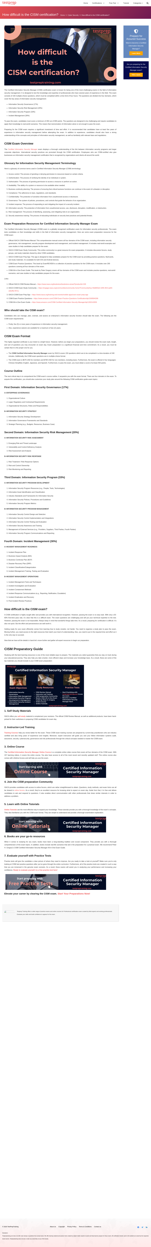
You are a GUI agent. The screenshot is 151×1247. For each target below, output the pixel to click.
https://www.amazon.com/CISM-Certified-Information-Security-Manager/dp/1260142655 (64, 302)
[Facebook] (138, 1227)
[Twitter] (142, 1227)
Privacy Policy (71, 1226)
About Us (53, 1226)
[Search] (147, 3)
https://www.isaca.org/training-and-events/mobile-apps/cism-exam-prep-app (60, 295)
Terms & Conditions (85, 1226)
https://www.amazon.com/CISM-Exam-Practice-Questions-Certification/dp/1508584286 (66, 298)
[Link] (9, 3)
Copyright (61, 1226)
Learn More (136, 53)
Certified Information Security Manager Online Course (29, 752)
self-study (22, 716)
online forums (19, 790)
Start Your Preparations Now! (74, 893)
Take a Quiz (136, 75)
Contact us (97, 1226)
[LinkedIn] (147, 1227)
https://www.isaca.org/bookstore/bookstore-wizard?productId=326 (61, 284)
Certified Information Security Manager (22, 149)
